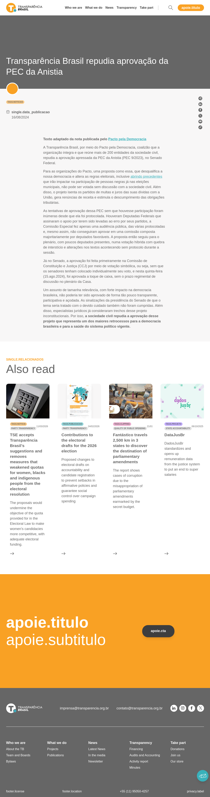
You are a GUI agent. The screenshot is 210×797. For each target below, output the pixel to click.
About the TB (15, 749)
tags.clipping (122, 424)
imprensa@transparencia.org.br (84, 708)
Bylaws (11, 761)
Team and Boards (18, 755)
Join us (175, 755)
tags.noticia (18, 424)
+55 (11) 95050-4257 (134, 791)
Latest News (96, 749)
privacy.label (195, 791)
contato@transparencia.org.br (139, 708)
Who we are (73, 7)
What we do (93, 7)
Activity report (138, 761)
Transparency (126, 7)
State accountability (178, 428)
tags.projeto (173, 424)
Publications (55, 755)
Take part (146, 7)
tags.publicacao (72, 424)
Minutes (134, 767)
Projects (52, 749)
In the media (96, 755)
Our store (177, 761)
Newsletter (95, 761)
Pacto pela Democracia (127, 139)
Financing (136, 749)
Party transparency (23, 428)
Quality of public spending (130, 428)
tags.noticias (15, 102)
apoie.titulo (191, 8)
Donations (177, 749)
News (109, 7)
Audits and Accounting (144, 755)
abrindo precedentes (146, 176)
